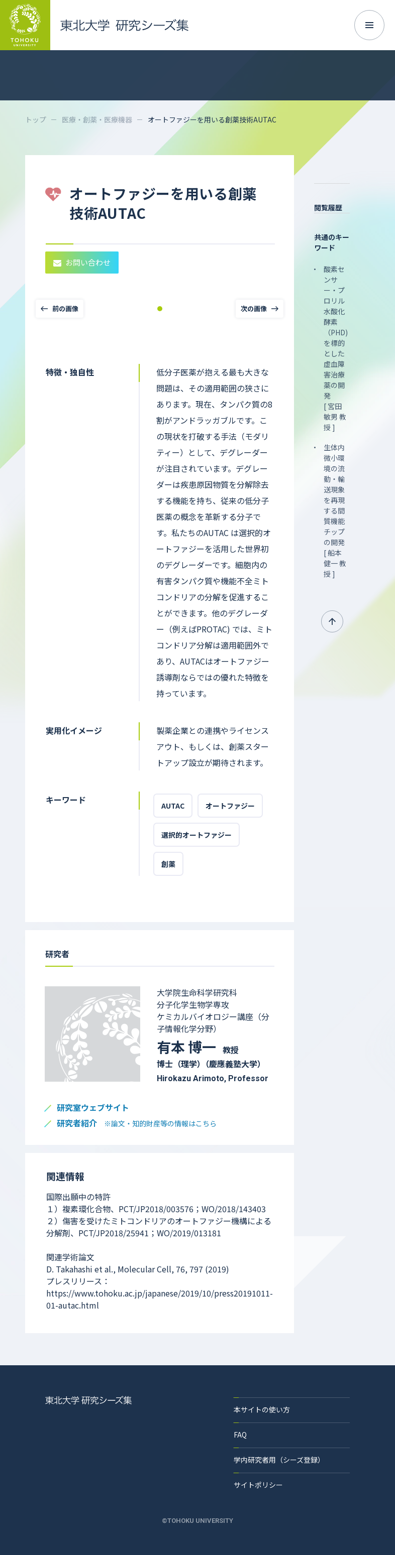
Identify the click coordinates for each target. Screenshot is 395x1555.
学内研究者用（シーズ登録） (279, 1460)
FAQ (240, 1435)
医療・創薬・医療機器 (97, 119)
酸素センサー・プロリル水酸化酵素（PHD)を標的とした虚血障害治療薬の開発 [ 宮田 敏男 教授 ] (336, 348)
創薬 (168, 864)
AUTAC (172, 806)
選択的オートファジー (196, 835)
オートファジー (230, 806)
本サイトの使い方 (262, 1409)
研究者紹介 (137, 1123)
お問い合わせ (82, 262)
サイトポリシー (258, 1485)
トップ (35, 119)
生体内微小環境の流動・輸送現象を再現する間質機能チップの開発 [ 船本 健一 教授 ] (335, 510)
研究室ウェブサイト (93, 1108)
